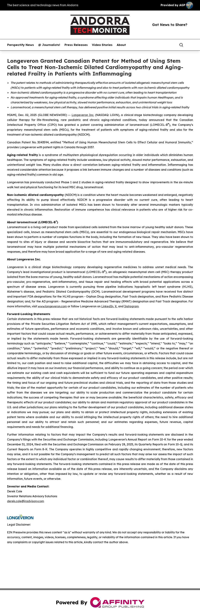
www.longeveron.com (52, 306)
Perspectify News (20, 45)
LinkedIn (107, 306)
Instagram (131, 306)
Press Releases (76, 45)
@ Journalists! (49, 45)
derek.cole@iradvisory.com (25, 501)
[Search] (181, 45)
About (121, 45)
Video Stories (102, 45)
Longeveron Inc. (83, 115)
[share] (190, 44)
